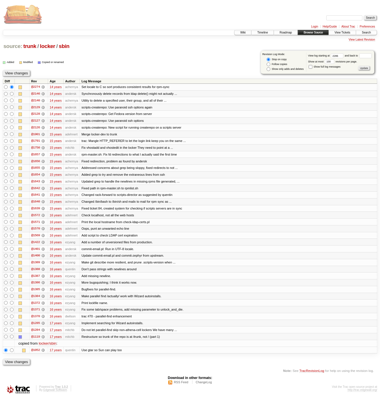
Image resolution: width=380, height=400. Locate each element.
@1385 (35, 291)
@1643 (35, 182)
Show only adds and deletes (285, 69)
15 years (56, 134)
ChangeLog (204, 384)
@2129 (35, 107)
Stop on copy (276, 59)
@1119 (35, 339)
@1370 (35, 318)
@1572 (35, 216)
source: (12, 46)
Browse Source (313, 32)
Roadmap (286, 32)
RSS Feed (181, 384)
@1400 (35, 257)
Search (366, 32)
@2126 (35, 127)
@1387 (35, 277)
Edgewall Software (55, 392)
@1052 (35, 352)
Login (314, 26)
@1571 (35, 223)
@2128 (35, 114)
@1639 (35, 209)
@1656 (35, 162)
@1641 (35, 196)
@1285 (35, 325)
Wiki (243, 32)
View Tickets (342, 32)
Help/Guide (330, 26)
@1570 (35, 230)
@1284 (35, 332)
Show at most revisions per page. (332, 61)
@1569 (35, 236)
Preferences (367, 26)
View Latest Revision (362, 39)
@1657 (35, 155)
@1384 (35, 298)
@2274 (35, 87)
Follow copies (277, 64)
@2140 (35, 100)
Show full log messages (324, 66)
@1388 (35, 271)
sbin (64, 46)
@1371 (35, 311)
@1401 (35, 250)
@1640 (35, 202)
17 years (56, 325)
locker (47, 46)
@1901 (35, 134)
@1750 (35, 148)
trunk (29, 46)
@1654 (35, 175)
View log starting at (326, 55)
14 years (56, 87)
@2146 (35, 93)
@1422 (35, 243)
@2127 (35, 121)
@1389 (35, 264)
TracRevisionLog (311, 373)
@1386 (35, 284)
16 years (56, 216)
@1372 (35, 305)
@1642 (35, 189)
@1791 (35, 141)
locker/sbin (47, 346)
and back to (358, 55)
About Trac (348, 26)
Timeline (262, 32)
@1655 (35, 168)
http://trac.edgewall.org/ (362, 392)
